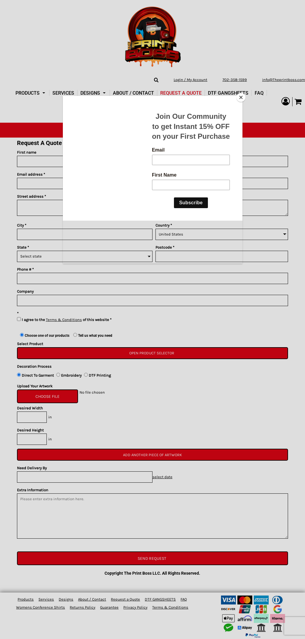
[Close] (240, 97)
